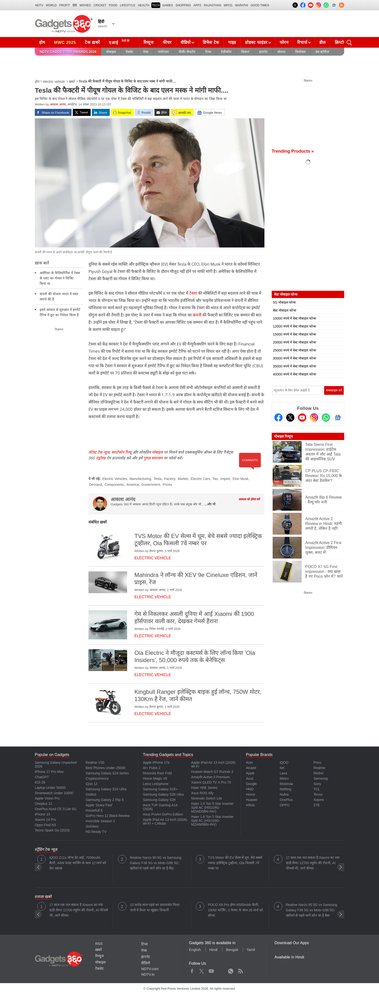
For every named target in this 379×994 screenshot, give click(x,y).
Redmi (318, 773)
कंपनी (197, 315)
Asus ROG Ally (202, 793)
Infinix (250, 805)
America (132, 484)
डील (322, 42)
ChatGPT (42, 777)
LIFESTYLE (127, 5)
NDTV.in (147, 974)
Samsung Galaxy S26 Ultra (163, 794)
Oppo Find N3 (45, 825)
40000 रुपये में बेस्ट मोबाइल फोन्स (294, 374)
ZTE (316, 805)
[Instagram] (314, 417)
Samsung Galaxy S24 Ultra (106, 789)
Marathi (241, 5)
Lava (283, 773)
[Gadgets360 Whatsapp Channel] (326, 417)
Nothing (285, 789)
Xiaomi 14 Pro (45, 820)
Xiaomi (318, 800)
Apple (250, 773)
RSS (99, 944)
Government (150, 484)
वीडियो (186, 42)
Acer (249, 762)
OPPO (284, 805)
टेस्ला (192, 293)
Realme (319, 768)
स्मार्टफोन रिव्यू (121, 452)
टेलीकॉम (226, 52)
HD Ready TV (96, 832)
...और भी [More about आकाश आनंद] (210, 504)
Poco (317, 762)
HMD (250, 789)
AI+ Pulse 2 (151, 768)
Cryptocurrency (97, 778)
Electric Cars (200, 479)
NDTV (39, 5)
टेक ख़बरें (92, 42)
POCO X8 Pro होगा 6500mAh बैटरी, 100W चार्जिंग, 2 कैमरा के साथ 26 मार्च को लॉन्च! (235, 910)
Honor (250, 794)
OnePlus (286, 800)
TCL (316, 789)
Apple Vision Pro (47, 798)
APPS (197, 5)
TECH (156, 5)
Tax (215, 479)
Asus (249, 778)
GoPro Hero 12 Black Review (108, 816)
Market (183, 479)
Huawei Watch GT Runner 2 (212, 772)
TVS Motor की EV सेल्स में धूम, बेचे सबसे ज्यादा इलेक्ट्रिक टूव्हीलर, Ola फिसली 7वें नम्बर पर (235, 863)
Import (225, 479)
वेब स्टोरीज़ (322, 52)
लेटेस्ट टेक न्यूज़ (98, 452)
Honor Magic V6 (155, 778)
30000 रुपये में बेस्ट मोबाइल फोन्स (294, 358)
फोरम (284, 42)
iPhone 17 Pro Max (49, 772)
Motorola (286, 784)
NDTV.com (150, 969)
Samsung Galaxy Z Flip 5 (105, 800)
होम (42, 42)
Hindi (213, 950)
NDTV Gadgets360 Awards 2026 (68, 52)
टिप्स (208, 52)
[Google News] (338, 417)
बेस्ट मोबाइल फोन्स (284, 310)
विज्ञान (245, 52)
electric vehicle (54, 81)
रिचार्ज (302, 42)
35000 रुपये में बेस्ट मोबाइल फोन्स (294, 366)
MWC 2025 (65, 42)
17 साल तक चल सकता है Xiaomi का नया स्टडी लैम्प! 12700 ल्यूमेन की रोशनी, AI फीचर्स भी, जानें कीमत (313, 863)
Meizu (284, 778)
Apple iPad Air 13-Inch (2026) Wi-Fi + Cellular (165, 821)
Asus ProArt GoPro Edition (163, 814)
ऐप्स (145, 52)
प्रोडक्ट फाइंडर (256, 42)
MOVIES (85, 5)
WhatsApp (231, 970)
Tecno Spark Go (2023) (52, 830)
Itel (282, 768)
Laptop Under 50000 (50, 788)
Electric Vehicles (114, 479)
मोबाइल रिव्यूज (283, 436)
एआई (120, 42)
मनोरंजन (163, 52)
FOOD (113, 5)
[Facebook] (278, 417)
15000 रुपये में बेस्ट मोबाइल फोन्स (294, 334)
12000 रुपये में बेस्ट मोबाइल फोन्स (294, 326)
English (195, 950)
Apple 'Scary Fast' (99, 805)
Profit (64, 5)
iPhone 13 (42, 814)
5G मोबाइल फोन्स (284, 302)
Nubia (284, 794)
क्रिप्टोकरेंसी (344, 42)
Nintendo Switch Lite (206, 798)
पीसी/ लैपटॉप (187, 52)
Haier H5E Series (204, 788)
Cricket (100, 5)
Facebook (192, 970)
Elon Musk (240, 479)
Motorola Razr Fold (157, 773)
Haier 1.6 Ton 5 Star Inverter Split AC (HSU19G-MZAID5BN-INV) (212, 807)
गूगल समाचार (153, 458)
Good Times (260, 5)
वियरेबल (300, 52)
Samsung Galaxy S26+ (160, 789)
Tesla (158, 479)
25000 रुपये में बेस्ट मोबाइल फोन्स (294, 350)
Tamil (251, 950)
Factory (169, 479)
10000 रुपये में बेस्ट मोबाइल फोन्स (294, 318)
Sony (317, 784)
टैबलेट (129, 52)
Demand (95, 484)
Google (251, 784)
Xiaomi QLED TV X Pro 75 (211, 782)
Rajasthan (212, 5)
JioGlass (92, 826)
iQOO (284, 762)
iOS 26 (40, 782)
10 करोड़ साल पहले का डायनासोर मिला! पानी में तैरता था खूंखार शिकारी (155, 907)
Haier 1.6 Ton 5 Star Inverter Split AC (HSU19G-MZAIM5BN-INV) (212, 820)
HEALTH (143, 5)
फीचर (167, 42)
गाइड (232, 42)
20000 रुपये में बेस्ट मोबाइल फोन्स (294, 342)
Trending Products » (293, 151)
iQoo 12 (91, 784)
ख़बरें (72, 81)
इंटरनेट (263, 52)
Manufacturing (140, 479)
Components (114, 484)
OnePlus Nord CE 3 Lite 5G (55, 809)
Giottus (91, 794)
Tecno (317, 794)
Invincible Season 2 (100, 821)
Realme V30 (95, 762)
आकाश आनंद (58, 104)
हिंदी (75, 5)
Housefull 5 (94, 810)
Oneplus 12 (43, 804)
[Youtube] (302, 417)
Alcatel (251, 768)
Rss (240, 970)
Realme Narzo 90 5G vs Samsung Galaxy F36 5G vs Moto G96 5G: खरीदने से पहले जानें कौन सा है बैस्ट (155, 863)
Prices (167, 484)
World (51, 5)
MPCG (228, 5)
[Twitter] (290, 417)
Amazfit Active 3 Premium (210, 777)
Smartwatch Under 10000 (54, 793)
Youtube (211, 970)
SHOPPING (183, 5)
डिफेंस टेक (211, 42)
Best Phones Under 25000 (105, 768)
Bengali (232, 950)
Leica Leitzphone (155, 784)
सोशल (281, 52)
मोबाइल (111, 52)
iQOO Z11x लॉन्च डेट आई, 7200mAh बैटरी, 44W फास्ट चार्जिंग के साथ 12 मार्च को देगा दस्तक (77, 863)
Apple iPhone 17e (156, 762)
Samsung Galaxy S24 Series (107, 773)
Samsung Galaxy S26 (159, 800)
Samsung (320, 778)
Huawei (251, 800)
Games (167, 5)
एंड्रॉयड (101, 458)
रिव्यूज (149, 42)
